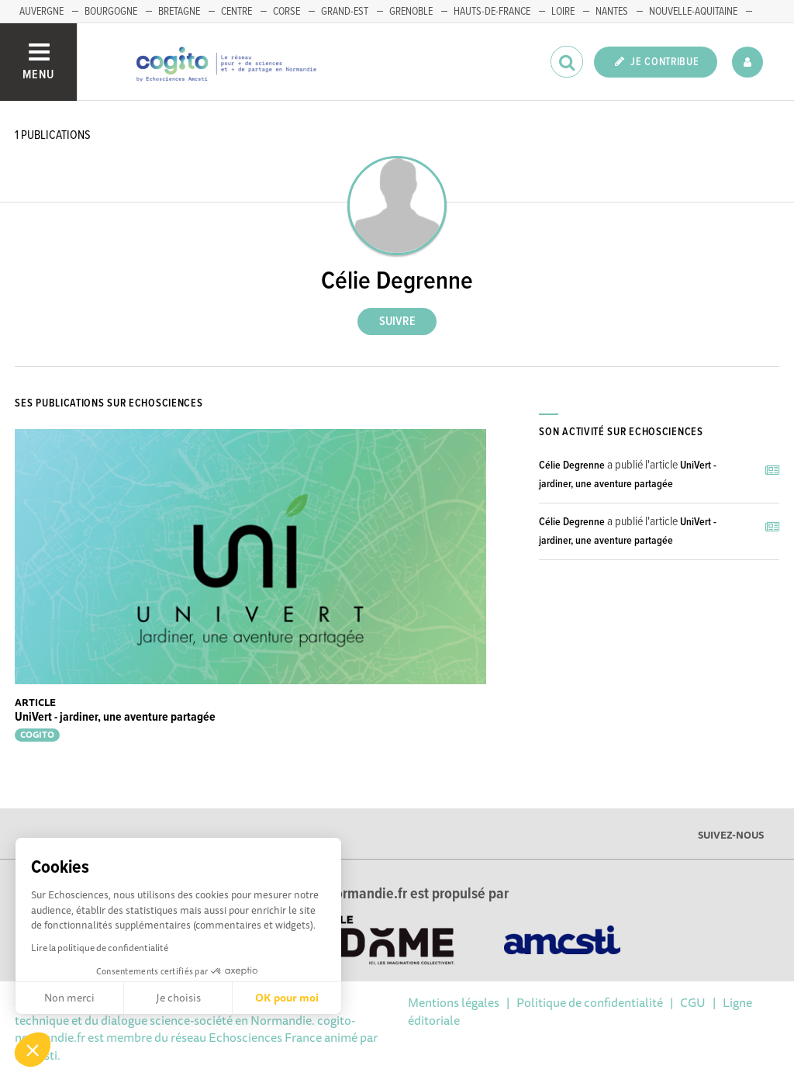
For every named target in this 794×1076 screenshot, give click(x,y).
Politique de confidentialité (589, 1002)
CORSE (286, 12)
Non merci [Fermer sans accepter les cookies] (69, 997)
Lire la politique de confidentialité (99, 947)
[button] (32, 1049)
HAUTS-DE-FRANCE (492, 12)
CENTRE (236, 12)
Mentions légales (453, 1002)
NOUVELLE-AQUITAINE (693, 12)
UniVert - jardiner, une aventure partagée (115, 717)
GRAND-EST (344, 12)
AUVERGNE (41, 12)
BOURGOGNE (111, 12)
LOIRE (563, 12)
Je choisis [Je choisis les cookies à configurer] (178, 997)
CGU (693, 1002)
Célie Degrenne (572, 465)
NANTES (612, 12)
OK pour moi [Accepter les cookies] (287, 997)
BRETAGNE (179, 12)
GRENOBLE (411, 12)
